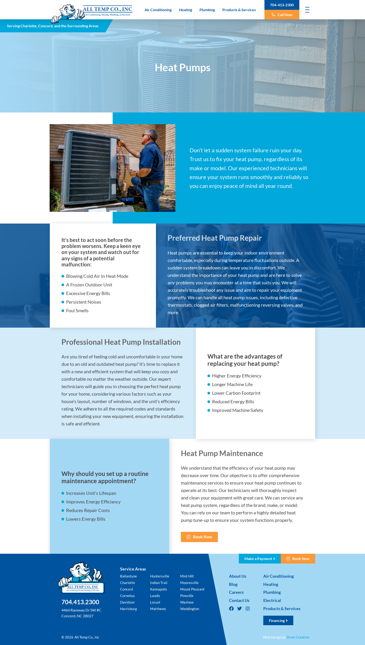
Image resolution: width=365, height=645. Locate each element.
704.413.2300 (80, 602)
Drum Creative (298, 637)
